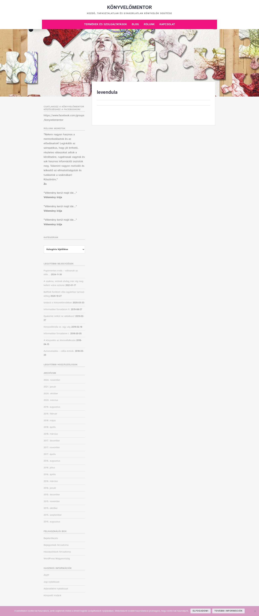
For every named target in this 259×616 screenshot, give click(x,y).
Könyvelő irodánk (52, 595)
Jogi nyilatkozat (51, 582)
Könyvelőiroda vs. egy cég (57, 327)
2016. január (50, 488)
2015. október (51, 508)
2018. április (50, 427)
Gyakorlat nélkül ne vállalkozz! (59, 316)
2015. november (52, 501)
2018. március (51, 434)
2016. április (50, 474)
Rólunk (149, 24)
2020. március (51, 400)
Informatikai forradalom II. (57, 309)
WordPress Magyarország (57, 558)
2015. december (52, 494)
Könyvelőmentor (129, 7)
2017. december (52, 440)
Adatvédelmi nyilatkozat (56, 588)
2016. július (49, 467)
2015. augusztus (52, 521)
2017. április (50, 454)
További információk (228, 611)
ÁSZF (46, 575)
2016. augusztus (52, 461)
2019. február (50, 413)
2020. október (51, 393)
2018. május (50, 420)
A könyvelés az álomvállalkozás (59, 340)
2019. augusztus (52, 407)
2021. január (50, 386)
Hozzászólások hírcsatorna (57, 551)
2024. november (52, 380)
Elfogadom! (200, 611)
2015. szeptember (53, 515)
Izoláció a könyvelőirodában (58, 302)
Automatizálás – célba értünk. (59, 351)
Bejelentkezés (51, 538)
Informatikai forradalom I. (57, 333)
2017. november (52, 447)
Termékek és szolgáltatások (105, 24)
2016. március (51, 481)
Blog (135, 24)
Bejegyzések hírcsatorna (56, 545)
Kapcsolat (167, 24)
